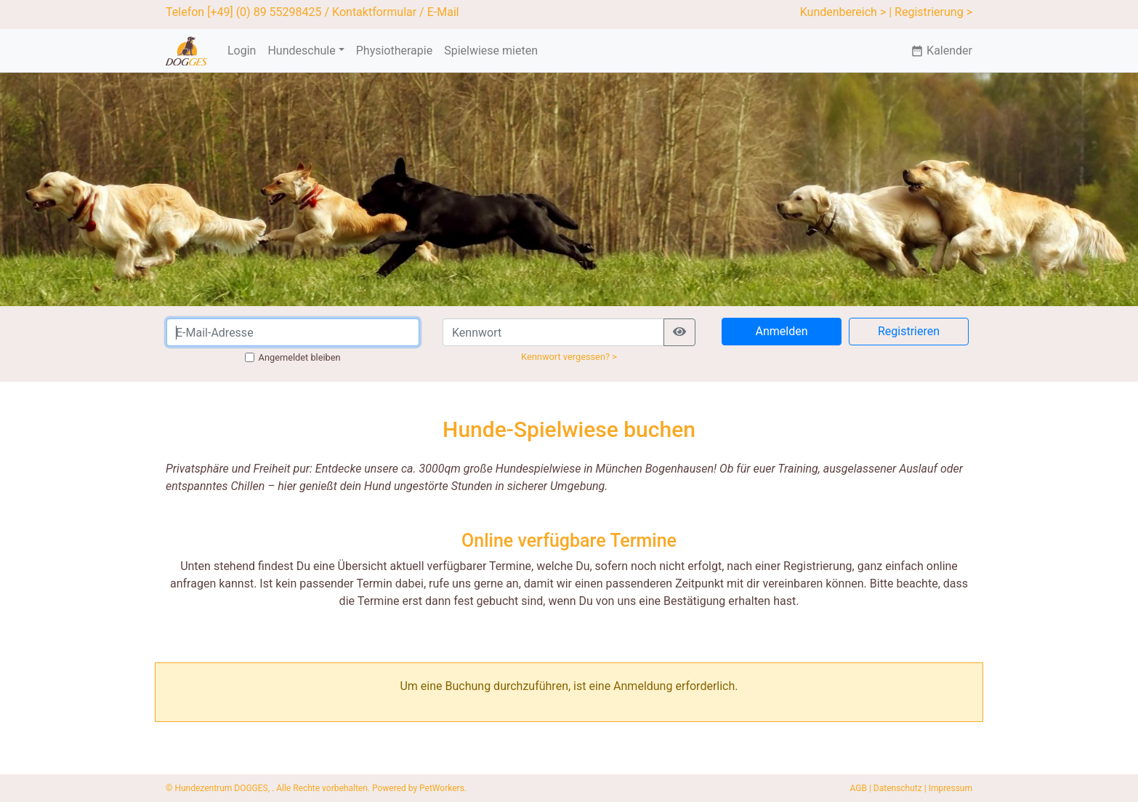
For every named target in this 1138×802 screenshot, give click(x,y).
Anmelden (781, 331)
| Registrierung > (930, 12)
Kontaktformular (374, 12)
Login (241, 50)
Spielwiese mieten (491, 50)
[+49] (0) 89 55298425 (264, 12)
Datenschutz (897, 788)
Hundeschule (301, 50)
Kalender (941, 50)
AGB (858, 788)
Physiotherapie (394, 50)
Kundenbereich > (843, 12)
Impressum (950, 788)
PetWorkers (441, 788)
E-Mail (443, 12)
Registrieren (909, 331)
